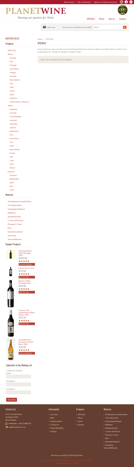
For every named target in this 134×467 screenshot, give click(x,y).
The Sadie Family (14, 205)
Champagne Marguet (16, 209)
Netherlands (14, 131)
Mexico (12, 168)
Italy (11, 83)
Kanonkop (12, 235)
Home (40, 39)
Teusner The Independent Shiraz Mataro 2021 (27, 312)
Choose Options (25, 264)
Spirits (112, 18)
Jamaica (13, 127)
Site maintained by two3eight (67, 463)
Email (8, 373)
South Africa (14, 69)
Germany (13, 120)
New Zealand (15, 80)
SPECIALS (91, 18)
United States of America (19, 102)
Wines (101, 18)
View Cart (51, 27)
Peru (11, 61)
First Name (10, 381)
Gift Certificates (84, 2)
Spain (12, 94)
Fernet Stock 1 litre (26, 268)
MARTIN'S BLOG (12, 38)
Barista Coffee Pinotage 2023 (25, 282)
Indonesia (13, 124)
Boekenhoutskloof (15, 232)
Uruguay (13, 72)
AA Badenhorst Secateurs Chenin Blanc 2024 (26, 342)
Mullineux (12, 213)
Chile (11, 87)
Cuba (12, 160)
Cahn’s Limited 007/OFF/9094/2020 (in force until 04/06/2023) (67, 460)
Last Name (10, 389)
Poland (12, 153)
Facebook (7, 431)
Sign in (96, 2)
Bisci (10, 228)
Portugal (13, 65)
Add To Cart (24, 277)
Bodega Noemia (14, 216)
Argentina (13, 98)
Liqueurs (123, 18)
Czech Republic (15, 117)
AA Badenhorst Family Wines (19, 201)
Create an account (109, 2)
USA (11, 142)
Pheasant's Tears (15, 224)
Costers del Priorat (15, 220)
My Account (69, 2)
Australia (13, 76)
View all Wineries (15, 239)
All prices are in (83, 27)
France (12, 91)
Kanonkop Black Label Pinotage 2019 (25, 253)
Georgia (13, 58)
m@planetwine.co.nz (17, 427)
